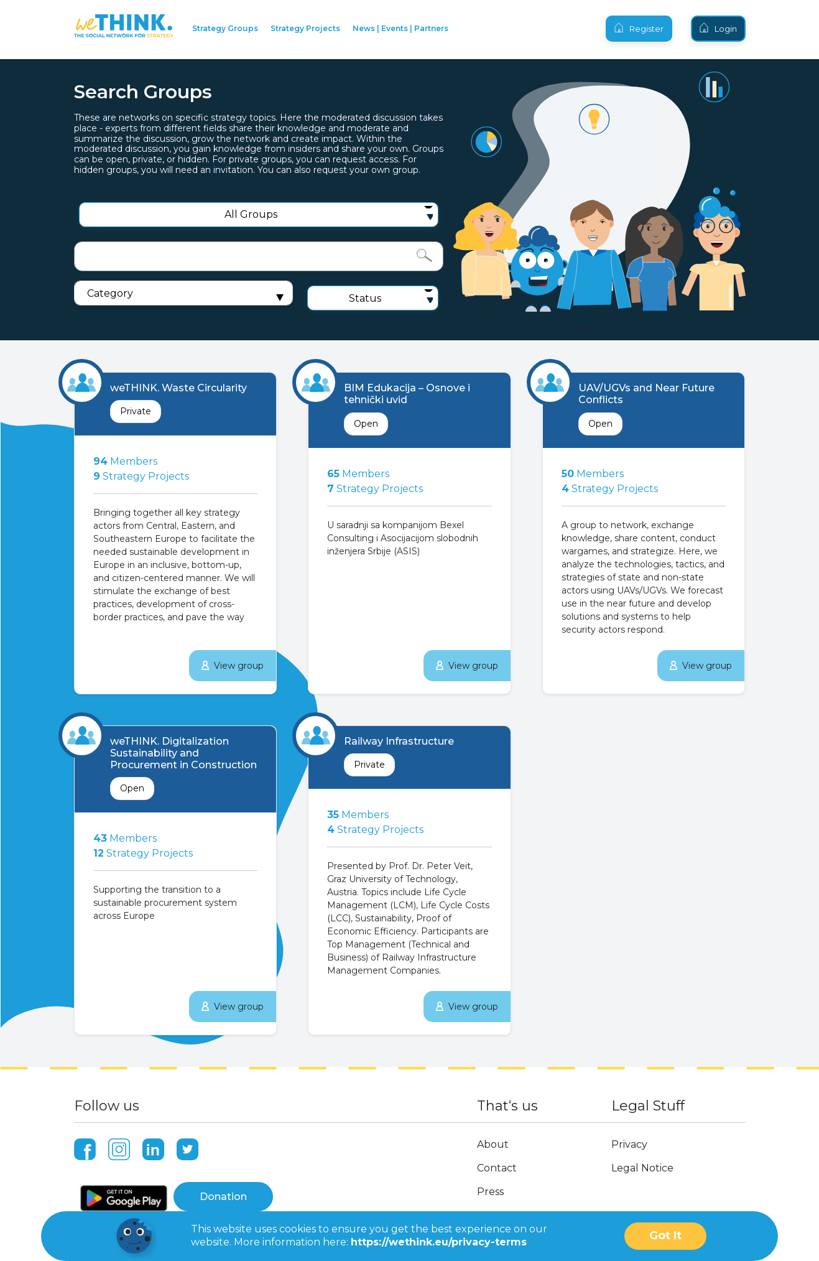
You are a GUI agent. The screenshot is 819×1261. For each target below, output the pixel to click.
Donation (223, 1197)
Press (490, 1192)
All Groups (250, 214)
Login (718, 28)
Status (365, 298)
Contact (497, 1168)
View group (232, 665)
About (493, 1144)
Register (639, 28)
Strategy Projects (305, 28)
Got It (665, 1235)
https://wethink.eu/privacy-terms (439, 1242)
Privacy (629, 1144)
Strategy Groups (225, 28)
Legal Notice (642, 1168)
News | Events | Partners (400, 28)
